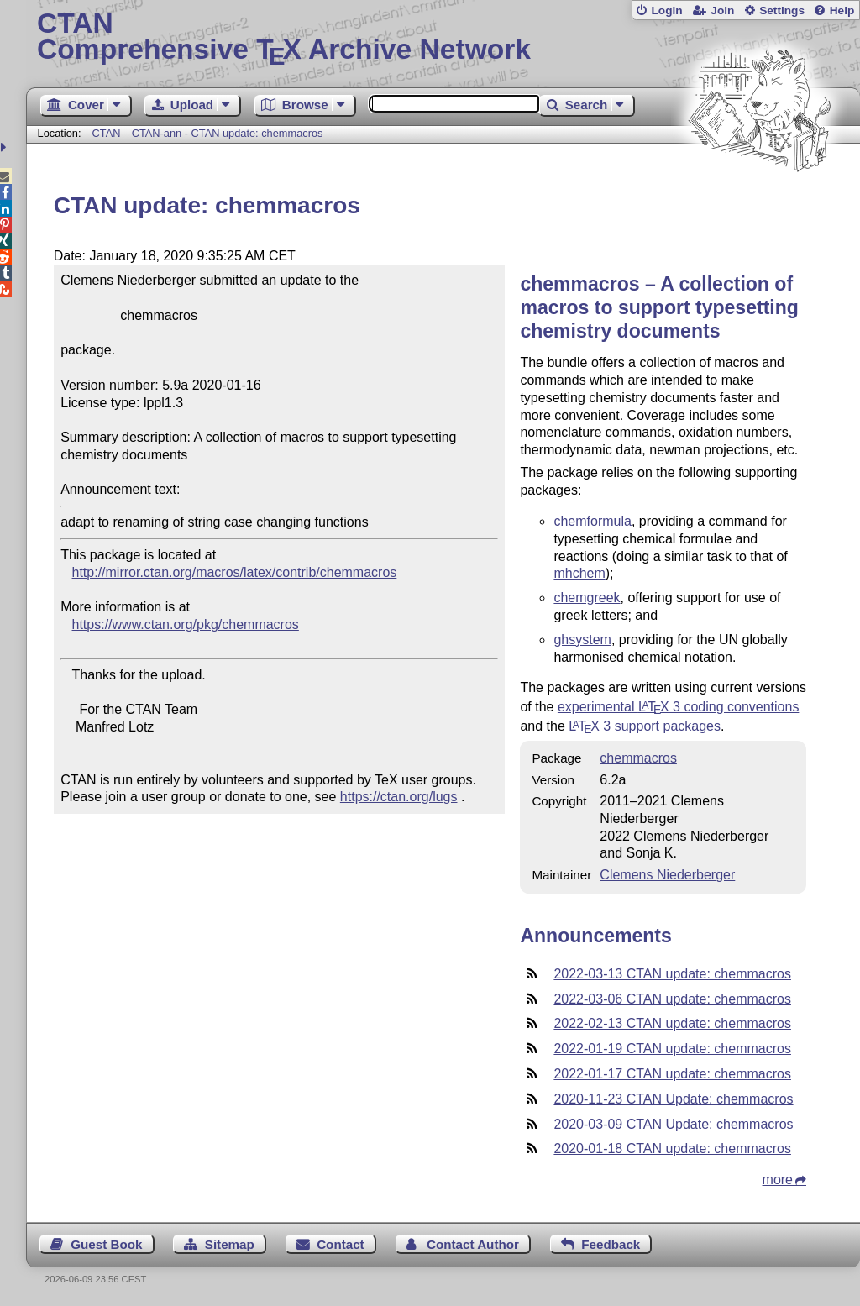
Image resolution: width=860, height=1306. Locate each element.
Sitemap (229, 1244)
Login (666, 10)
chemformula (592, 521)
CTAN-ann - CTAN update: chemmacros (227, 133)
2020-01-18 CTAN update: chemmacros (672, 1148)
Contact (340, 1244)
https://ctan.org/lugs (399, 796)
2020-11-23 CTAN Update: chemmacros (673, 1099)
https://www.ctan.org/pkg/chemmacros (185, 624)
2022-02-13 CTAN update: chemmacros (672, 1023)
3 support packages (645, 726)
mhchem (579, 573)
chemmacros (638, 758)
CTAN (106, 133)
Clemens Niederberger (667, 875)
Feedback (610, 1244)
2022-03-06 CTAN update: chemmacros (672, 999)
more (778, 1179)
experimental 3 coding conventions (679, 707)
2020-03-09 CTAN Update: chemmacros (673, 1124)
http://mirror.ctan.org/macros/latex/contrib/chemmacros (234, 572)
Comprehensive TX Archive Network (443, 38)
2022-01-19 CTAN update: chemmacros (672, 1048)
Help (842, 10)
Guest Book (106, 1244)
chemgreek (586, 597)
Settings (782, 10)
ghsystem (582, 639)
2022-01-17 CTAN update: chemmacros (672, 1074)
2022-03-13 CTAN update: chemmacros (672, 974)
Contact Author (473, 1244)
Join (722, 10)
